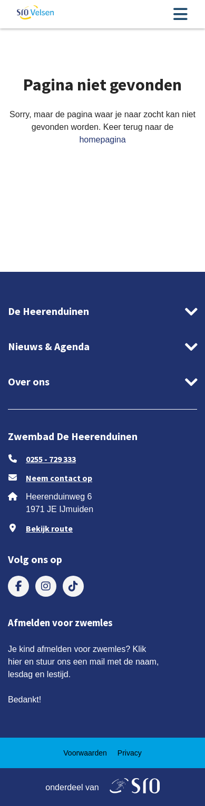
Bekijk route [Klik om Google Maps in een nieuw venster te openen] (49, 528)
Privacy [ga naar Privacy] (130, 753)
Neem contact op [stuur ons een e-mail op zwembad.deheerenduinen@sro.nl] (59, 478)
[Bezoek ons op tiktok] (73, 586)
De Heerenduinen (48, 311)
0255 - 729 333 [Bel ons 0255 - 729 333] (51, 459)
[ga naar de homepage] (35, 14)
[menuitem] (18, 586)
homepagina (102, 139)
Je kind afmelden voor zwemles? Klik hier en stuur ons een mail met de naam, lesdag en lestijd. (83, 662)
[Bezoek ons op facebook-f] (18, 586)
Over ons (29, 381)
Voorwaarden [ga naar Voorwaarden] (85, 753)
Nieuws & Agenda (49, 346)
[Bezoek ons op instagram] (45, 586)
